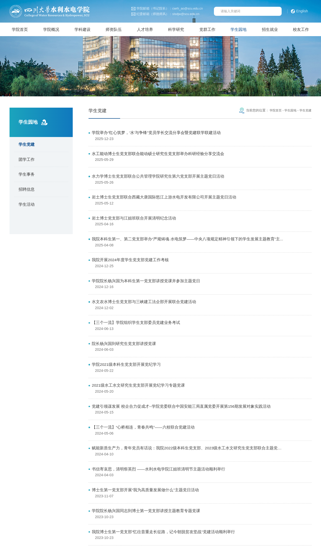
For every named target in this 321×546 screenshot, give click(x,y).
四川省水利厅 (220, 488)
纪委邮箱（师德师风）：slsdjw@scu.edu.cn (165, 14)
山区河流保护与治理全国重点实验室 (41, 495)
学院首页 (273, 111)
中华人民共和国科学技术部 (92, 488)
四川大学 (246, 488)
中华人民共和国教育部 (45, 488)
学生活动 (27, 205)
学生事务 (27, 175)
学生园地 (288, 111)
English (299, 11)
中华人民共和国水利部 (138, 488)
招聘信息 (27, 190)
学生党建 (27, 145)
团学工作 (27, 160)
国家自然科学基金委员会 (183, 488)
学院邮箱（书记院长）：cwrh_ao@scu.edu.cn (167, 8)
